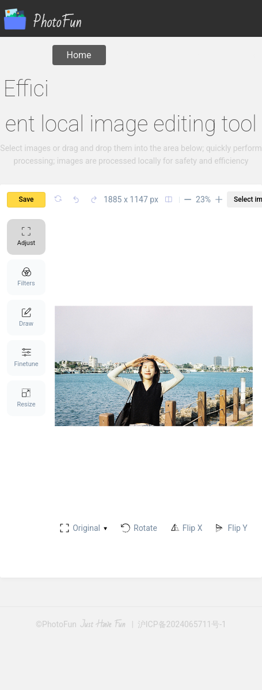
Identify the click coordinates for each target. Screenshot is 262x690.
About (203, 55)
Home (79, 55)
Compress (141, 55)
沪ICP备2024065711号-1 (182, 624)
